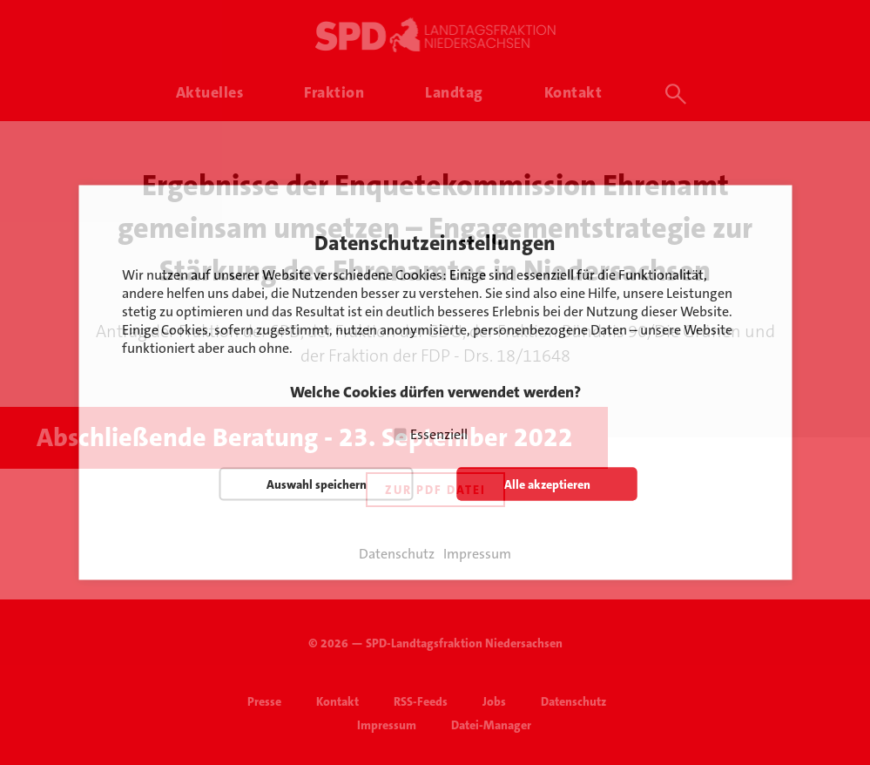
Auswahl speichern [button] (316, 484)
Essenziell (439, 434)
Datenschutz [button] (397, 554)
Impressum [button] (477, 554)
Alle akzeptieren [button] (547, 484)
